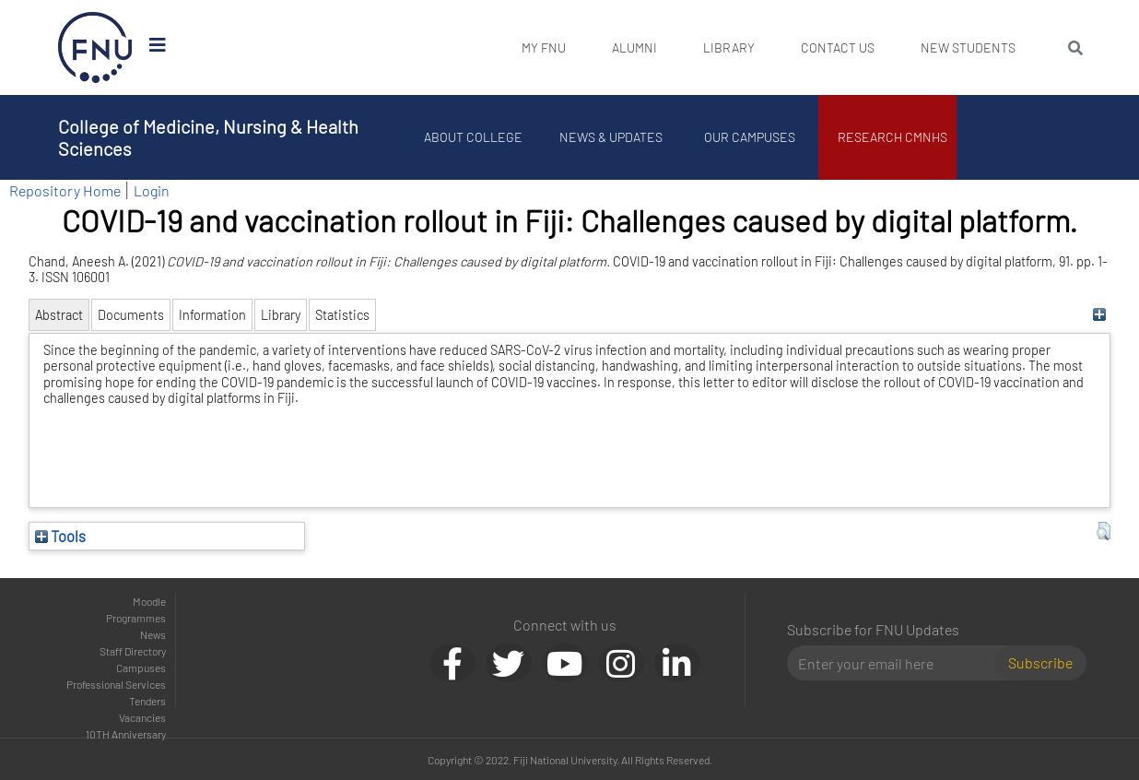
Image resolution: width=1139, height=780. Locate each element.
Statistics (342, 315)
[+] (1099, 315)
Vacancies (142, 717)
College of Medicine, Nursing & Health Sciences (208, 137)
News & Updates (611, 137)
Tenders (147, 700)
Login (152, 190)
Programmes (136, 617)
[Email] (898, 662)
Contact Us (838, 47)
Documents (131, 315)
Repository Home (65, 190)
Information (212, 315)
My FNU (544, 47)
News (153, 634)
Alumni (634, 47)
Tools (60, 535)
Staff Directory (133, 650)
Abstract (59, 315)
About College (473, 137)
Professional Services (116, 684)
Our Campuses (749, 137)
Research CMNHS (892, 137)
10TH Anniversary (126, 733)
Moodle (149, 601)
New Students (968, 47)
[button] (1103, 531)
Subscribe (1040, 662)
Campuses (141, 667)
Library (729, 47)
